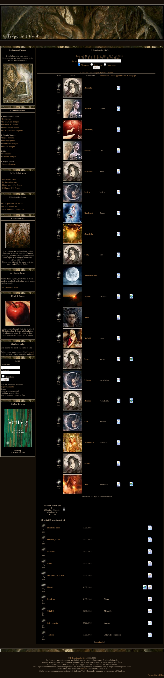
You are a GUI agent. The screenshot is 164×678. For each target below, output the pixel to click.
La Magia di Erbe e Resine (12, 203)
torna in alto (99, 642)
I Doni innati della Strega (12, 185)
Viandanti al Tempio (10, 144)
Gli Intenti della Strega (11, 188)
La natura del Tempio (10, 122)
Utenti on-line (107, 72)
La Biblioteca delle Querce (12, 130)
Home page (131, 75)
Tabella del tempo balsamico (13, 209)
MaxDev (83, 669)
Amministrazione (8, 164)
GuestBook (6, 154)
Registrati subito (7, 387)
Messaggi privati (8, 141)
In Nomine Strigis (9, 179)
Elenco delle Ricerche (10, 128)
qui (32, 354)
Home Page (6, 119)
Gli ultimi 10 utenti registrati (90, 72)
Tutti (78, 56)
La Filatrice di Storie (10, 287)
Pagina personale (8, 138)
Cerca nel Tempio (9, 157)
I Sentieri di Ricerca (10, 125)
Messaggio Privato (118, 75)
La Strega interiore (9, 182)
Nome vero (104, 75)
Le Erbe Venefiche (9, 206)
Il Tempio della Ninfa (78, 658)
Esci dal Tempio (8, 146)
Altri (118, 58)
